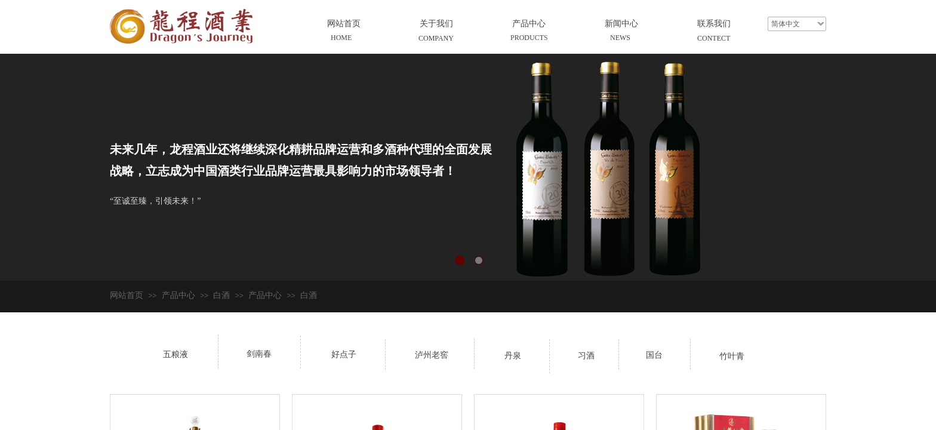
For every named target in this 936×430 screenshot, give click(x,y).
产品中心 (529, 23)
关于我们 (436, 23)
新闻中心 (621, 23)
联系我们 (714, 23)
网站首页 (344, 23)
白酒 (221, 295)
